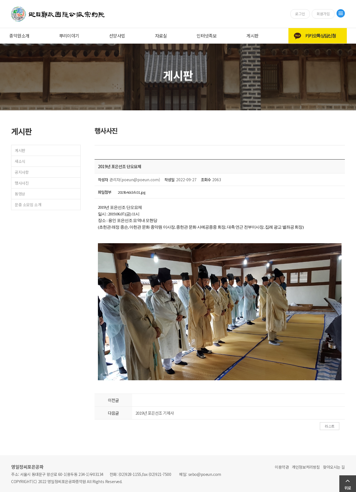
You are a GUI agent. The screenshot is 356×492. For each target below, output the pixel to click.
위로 (347, 488)
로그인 (300, 13)
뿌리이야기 (69, 35)
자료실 (161, 35)
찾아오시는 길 (334, 467)
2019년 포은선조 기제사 (154, 413)
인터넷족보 (207, 35)
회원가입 (323, 13)
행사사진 (22, 183)
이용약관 (282, 467)
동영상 (20, 194)
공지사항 (22, 172)
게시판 (252, 35)
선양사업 (117, 35)
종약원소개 (19, 35)
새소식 (20, 161)
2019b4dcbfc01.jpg (131, 192)
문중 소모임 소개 (28, 204)
